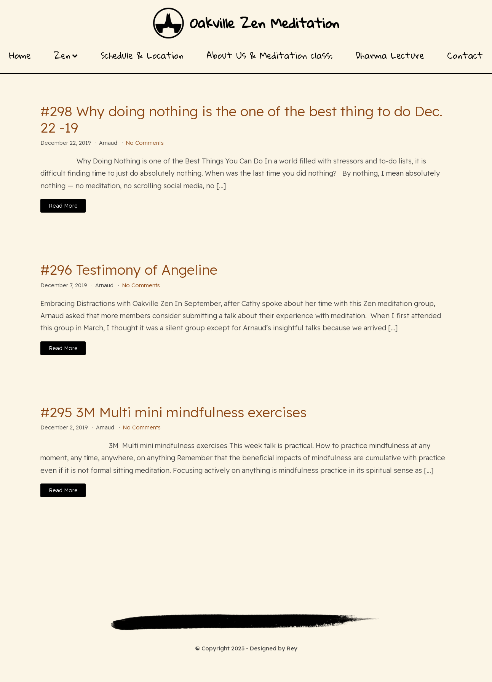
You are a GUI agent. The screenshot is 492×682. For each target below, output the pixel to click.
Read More (63, 205)
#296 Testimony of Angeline (128, 269)
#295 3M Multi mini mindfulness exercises (173, 412)
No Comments (145, 142)
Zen (66, 55)
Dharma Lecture (390, 55)
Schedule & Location (142, 55)
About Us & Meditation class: (269, 55)
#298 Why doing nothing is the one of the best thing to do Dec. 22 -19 (241, 119)
